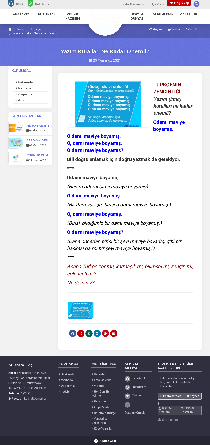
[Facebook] (138, 378)
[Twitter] (138, 395)
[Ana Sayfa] (105, 17)
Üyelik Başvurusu (133, 4)
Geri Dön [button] (194, 29)
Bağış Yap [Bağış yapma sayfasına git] (181, 3)
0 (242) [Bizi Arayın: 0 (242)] (25, 393)
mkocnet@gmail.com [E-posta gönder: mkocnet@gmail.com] (35, 398)
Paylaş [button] (155, 29)
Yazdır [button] (174, 29)
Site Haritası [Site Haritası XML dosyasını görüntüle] (168, 420)
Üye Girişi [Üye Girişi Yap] (158, 4)
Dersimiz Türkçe (28, 29)
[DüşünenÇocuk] (138, 408)
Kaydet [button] (192, 396)
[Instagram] (138, 387)
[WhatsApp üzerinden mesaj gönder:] (42, 4)
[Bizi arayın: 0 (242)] (18, 4)
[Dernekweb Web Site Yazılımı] (105, 440)
